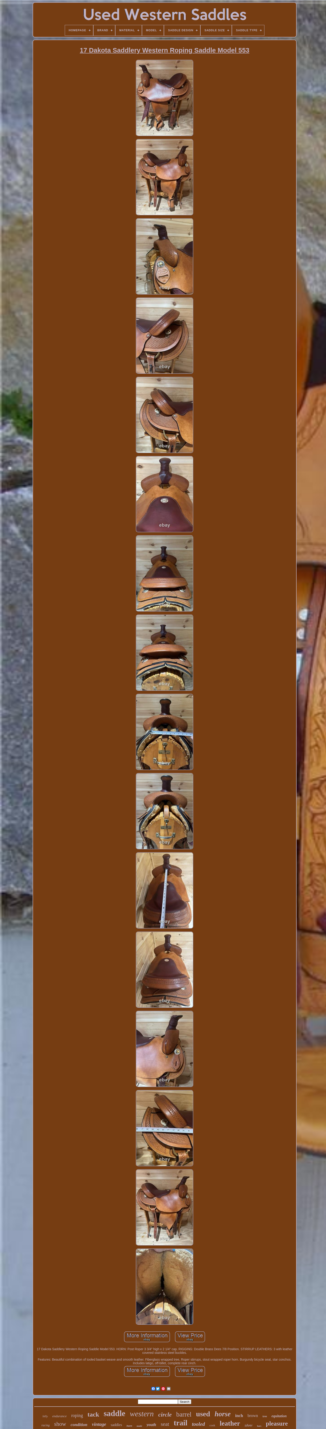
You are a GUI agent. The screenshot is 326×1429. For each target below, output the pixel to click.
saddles (116, 1425)
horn (129, 1425)
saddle (114, 1413)
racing (45, 1425)
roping (77, 1415)
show (60, 1424)
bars (259, 1426)
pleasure (277, 1423)
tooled (198, 1424)
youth (151, 1424)
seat (165, 1424)
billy (45, 1416)
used (203, 1414)
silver (248, 1425)
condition (79, 1424)
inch (239, 1415)
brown (253, 1415)
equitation (279, 1416)
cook (212, 1425)
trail (180, 1423)
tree (265, 1416)
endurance (59, 1416)
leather (230, 1423)
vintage (99, 1424)
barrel (184, 1414)
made (139, 1425)
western (142, 1414)
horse (223, 1414)
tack (93, 1414)
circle (165, 1414)
